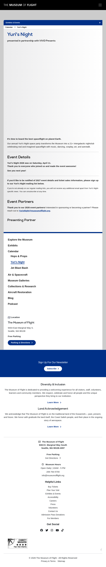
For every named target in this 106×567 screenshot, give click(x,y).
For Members (53, 519)
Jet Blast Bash (19, 268)
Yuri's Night (22, 27)
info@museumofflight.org (53, 476)
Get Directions (51, 459)
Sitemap (62, 562)
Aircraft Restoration (19, 293)
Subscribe (52, 369)
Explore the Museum (20, 240)
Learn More (53, 403)
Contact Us (53, 512)
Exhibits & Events (53, 494)
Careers (53, 501)
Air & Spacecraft (17, 275)
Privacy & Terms (48, 562)
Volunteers (53, 508)
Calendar (9, 27)
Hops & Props (19, 257)
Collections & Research (22, 287)
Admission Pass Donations (53, 515)
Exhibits (13, 246)
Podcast (13, 304)
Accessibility (53, 498)
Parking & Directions (20, 343)
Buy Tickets (53, 487)
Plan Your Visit (53, 491)
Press (53, 505)
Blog (10, 298)
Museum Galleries (18, 281)
